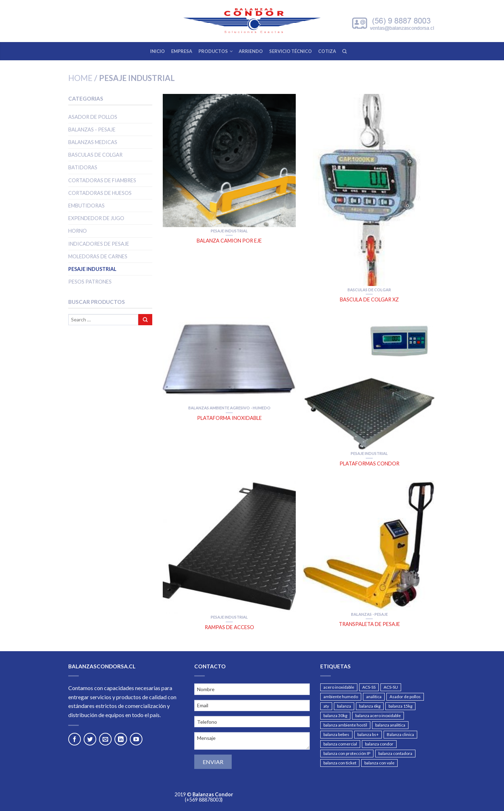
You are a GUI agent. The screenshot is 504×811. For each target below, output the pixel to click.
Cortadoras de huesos (100, 193)
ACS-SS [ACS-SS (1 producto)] (369, 687)
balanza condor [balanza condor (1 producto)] (379, 744)
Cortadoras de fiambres (102, 180)
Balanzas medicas (92, 142)
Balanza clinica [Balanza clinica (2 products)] (400, 734)
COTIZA (327, 51)
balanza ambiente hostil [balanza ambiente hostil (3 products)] (345, 725)
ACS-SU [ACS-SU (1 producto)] (391, 687)
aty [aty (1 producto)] (326, 706)
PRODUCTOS (213, 51)
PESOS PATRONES (90, 282)
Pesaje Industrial (92, 269)
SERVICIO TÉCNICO (290, 51)
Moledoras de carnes (97, 256)
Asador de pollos (92, 117)
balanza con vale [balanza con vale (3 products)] (379, 762)
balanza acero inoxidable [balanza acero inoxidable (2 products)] (378, 715)
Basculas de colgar (95, 155)
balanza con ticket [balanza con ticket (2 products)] (339, 762)
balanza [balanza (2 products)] (344, 706)
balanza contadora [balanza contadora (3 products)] (395, 753)
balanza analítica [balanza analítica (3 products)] (390, 725)
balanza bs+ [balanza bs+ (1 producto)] (368, 734)
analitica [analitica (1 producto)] (374, 696)
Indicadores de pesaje (98, 244)
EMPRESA (181, 51)
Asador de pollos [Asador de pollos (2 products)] (405, 696)
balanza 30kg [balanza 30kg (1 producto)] (335, 715)
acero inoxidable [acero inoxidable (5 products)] (338, 687)
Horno (77, 231)
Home (80, 78)
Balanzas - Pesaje (91, 129)
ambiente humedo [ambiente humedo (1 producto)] (340, 696)
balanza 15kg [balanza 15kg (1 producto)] (400, 706)
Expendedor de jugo (96, 218)
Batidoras (82, 167)
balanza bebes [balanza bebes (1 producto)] (336, 734)
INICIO (157, 51)
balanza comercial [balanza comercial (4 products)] (340, 744)
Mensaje (252, 741)
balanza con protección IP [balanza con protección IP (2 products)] (346, 753)
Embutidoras (86, 206)
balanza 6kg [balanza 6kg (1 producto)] (369, 706)
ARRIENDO (251, 51)
